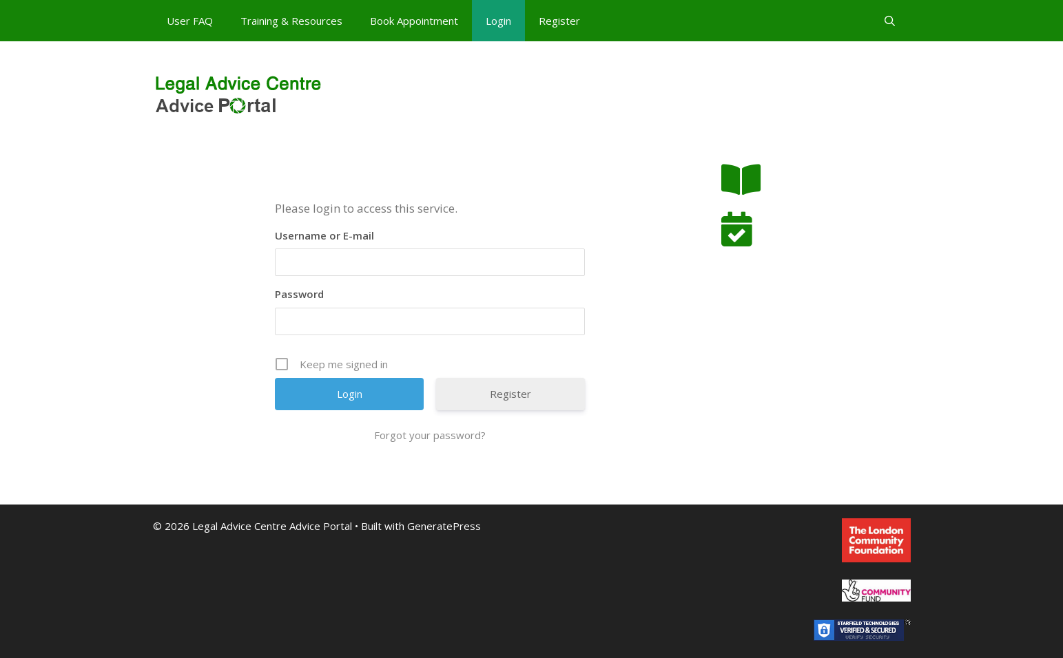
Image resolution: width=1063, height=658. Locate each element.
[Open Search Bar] (889, 20)
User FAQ (190, 21)
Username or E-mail (324, 235)
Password (299, 294)
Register (559, 21)
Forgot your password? (430, 435)
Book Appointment (414, 21)
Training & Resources (291, 21)
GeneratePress (444, 526)
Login (498, 21)
